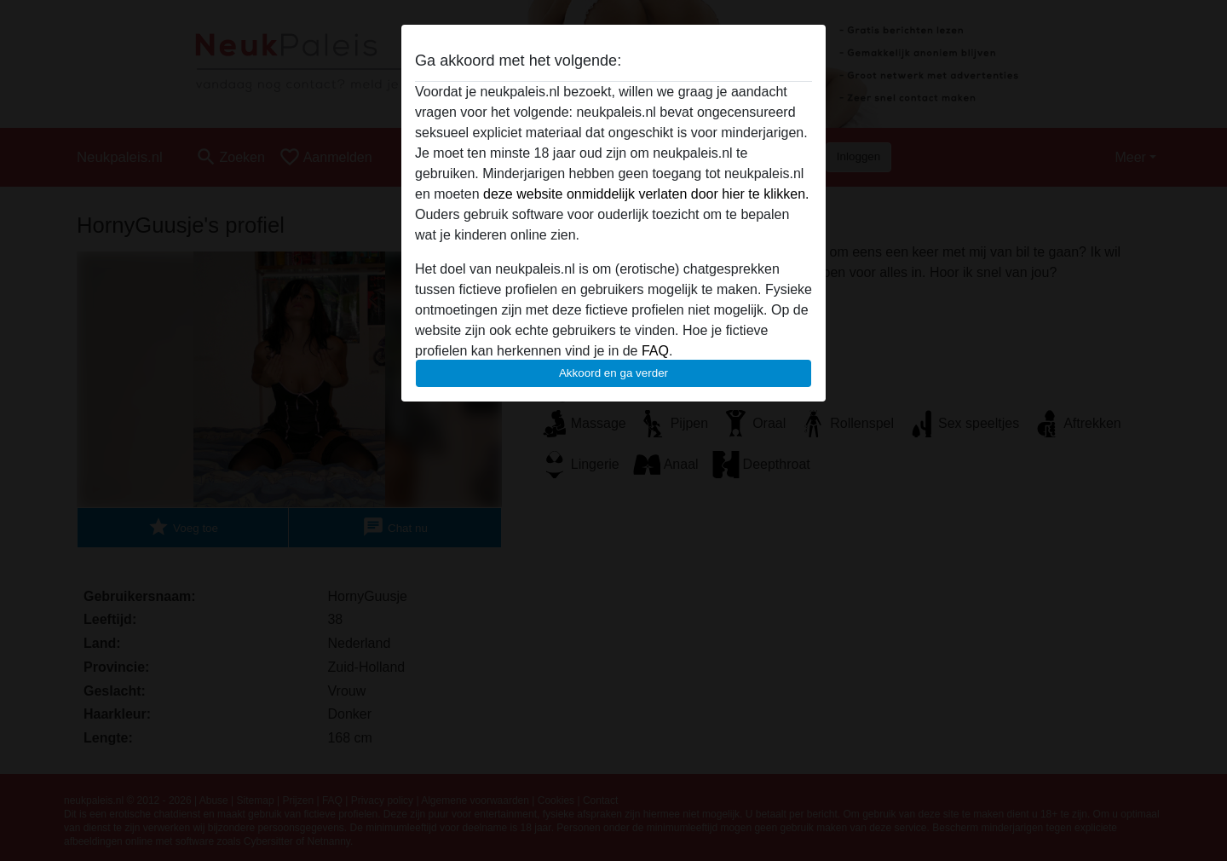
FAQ (655, 351)
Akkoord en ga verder (613, 373)
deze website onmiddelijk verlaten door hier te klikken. (646, 194)
